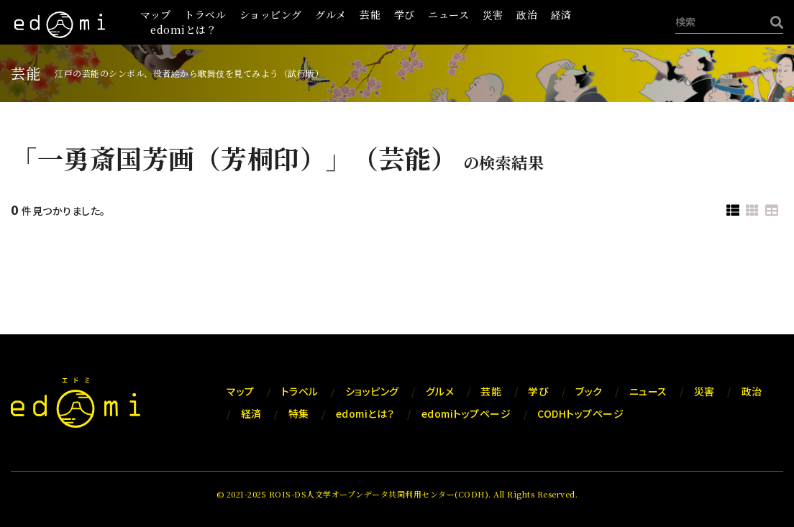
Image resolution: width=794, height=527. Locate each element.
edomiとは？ (183, 29)
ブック (589, 391)
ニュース (448, 14)
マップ (155, 14)
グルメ (331, 14)
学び (404, 14)
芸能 (370, 14)
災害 (493, 14)
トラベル (205, 14)
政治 (526, 14)
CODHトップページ (580, 413)
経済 (561, 14)
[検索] (773, 22)
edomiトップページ (466, 413)
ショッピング (270, 14)
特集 (298, 413)
